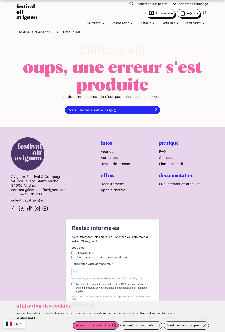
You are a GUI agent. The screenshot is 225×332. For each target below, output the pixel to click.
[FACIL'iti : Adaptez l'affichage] (190, 3)
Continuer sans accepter (183, 325)
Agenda (188, 13)
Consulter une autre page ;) (107, 110)
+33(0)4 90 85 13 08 (28, 194)
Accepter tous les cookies (92, 325)
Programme (160, 13)
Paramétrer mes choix (138, 325)
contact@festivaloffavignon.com (40, 189)
